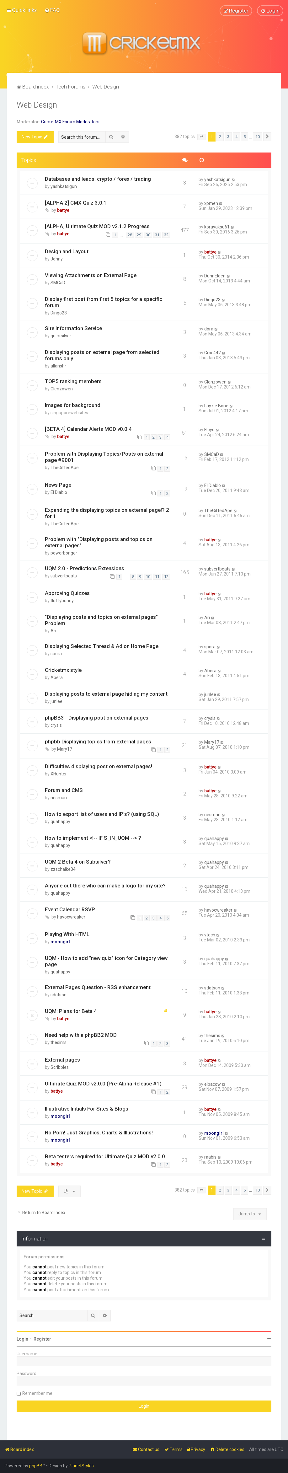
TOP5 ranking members (73, 381)
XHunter (59, 773)
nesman (59, 797)
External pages (62, 1060)
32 (166, 235)
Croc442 (212, 352)
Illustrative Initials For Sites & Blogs (86, 1108)
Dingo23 (59, 312)
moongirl (60, 941)
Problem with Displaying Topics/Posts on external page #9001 (104, 457)
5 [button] (244, 136)
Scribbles (60, 1067)
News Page (58, 485)
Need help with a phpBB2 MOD (81, 1035)
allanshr (58, 365)
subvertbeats (64, 575)
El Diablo (59, 492)
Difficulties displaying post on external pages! (98, 766)
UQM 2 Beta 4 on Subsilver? (78, 862)
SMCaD (58, 282)
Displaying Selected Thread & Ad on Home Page (101, 646)
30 (148, 235)
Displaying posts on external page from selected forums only (102, 355)
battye (63, 209)
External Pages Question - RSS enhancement (98, 987)
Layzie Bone (216, 405)
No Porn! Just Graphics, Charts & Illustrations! (99, 1132)
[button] (201, 137)
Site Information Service (73, 328)
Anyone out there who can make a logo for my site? (105, 885)
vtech (209, 934)
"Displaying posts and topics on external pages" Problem (101, 620)
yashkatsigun (64, 186)
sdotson (59, 994)
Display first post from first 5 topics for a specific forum (103, 302)
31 (157, 235)
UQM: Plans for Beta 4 (71, 1011)
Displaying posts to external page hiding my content (106, 694)
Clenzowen (62, 388)
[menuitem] (52, 10)
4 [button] (236, 136)
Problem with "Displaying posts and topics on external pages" (98, 542)
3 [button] (228, 136)
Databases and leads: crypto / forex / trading (98, 178)
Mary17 (64, 749)
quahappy (60, 821)
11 (157, 576)
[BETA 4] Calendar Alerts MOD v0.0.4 (88, 429)
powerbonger (64, 552)
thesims (59, 1042)
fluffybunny (62, 600)
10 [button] (257, 136)
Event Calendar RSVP (70, 909)
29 (139, 235)
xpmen (211, 203)
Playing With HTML (67, 934)
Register (42, 1339)
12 (166, 576)
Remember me (37, 1393)
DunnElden (215, 275)
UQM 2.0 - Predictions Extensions (84, 568)
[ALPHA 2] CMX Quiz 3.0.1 (76, 202)
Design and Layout (66, 251)
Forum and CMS (64, 790)
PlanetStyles (81, 1465)
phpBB (35, 1465)
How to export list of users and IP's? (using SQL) (102, 814)
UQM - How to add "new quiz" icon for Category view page (106, 961)
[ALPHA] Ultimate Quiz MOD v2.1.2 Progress (97, 226)
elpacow (212, 1084)
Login (22, 1339)
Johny (57, 258)
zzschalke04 (63, 869)
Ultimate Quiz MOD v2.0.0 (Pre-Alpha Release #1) (103, 1083)
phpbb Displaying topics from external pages (98, 741)
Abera (57, 677)
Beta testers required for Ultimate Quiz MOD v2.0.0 (105, 1156)
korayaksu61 (217, 226)
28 (130, 235)
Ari (53, 630)
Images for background (72, 405)
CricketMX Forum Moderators (70, 121)
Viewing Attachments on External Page (90, 275)
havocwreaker (71, 916)
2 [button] (220, 136)
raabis (210, 1156)
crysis (56, 725)
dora (208, 328)
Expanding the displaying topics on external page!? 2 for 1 (107, 512)
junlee (56, 701)
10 (148, 576)
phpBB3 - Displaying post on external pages (96, 718)
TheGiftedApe (65, 467)
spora (56, 653)
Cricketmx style (63, 670)
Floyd (209, 429)
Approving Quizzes (67, 593)
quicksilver (61, 335)
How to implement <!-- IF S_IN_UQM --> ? (93, 838)
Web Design (37, 105)
